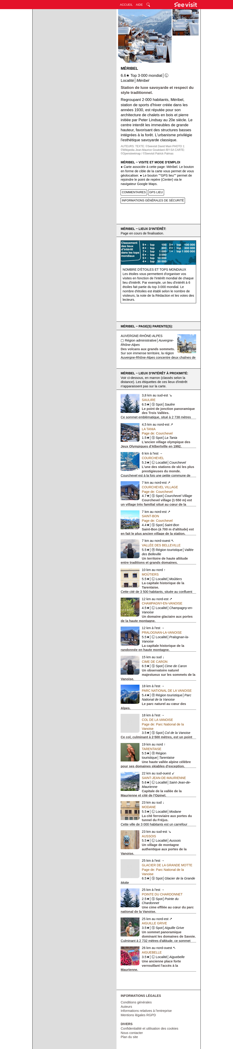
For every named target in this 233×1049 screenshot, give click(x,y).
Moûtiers (150, 574)
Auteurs (126, 1006)
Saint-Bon (150, 516)
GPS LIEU (156, 192)
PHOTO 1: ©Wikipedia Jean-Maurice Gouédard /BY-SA (153, 148)
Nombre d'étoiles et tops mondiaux (154, 269)
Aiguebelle (152, 952)
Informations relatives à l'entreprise (146, 1011)
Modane (149, 807)
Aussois (149, 836)
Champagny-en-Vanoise (162, 603)
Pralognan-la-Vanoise (162, 632)
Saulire (148, 400)
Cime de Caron (154, 661)
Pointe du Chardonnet (162, 894)
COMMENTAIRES (134, 192)
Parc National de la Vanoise (167, 690)
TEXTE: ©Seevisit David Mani (153, 146)
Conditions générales (136, 1002)
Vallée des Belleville (161, 545)
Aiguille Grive (154, 923)
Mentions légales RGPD (138, 1015)
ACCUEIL (126, 4)
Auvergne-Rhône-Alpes (141, 336)
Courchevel (153, 458)
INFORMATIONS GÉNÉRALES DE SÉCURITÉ (153, 200)
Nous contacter (132, 1033)
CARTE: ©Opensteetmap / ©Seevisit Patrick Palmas (153, 151)
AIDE (139, 4)
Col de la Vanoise (157, 720)
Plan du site (129, 1037)
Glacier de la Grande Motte (167, 865)
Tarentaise (151, 749)
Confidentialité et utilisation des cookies (149, 1028)
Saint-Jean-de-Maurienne (164, 778)
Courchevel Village (160, 487)
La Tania (148, 429)
